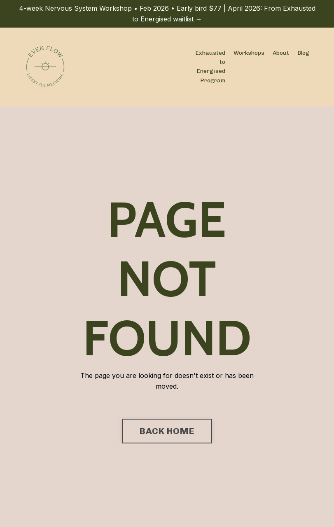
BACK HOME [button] (166, 431)
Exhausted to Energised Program (210, 66)
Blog (303, 52)
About (281, 52)
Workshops (249, 52)
